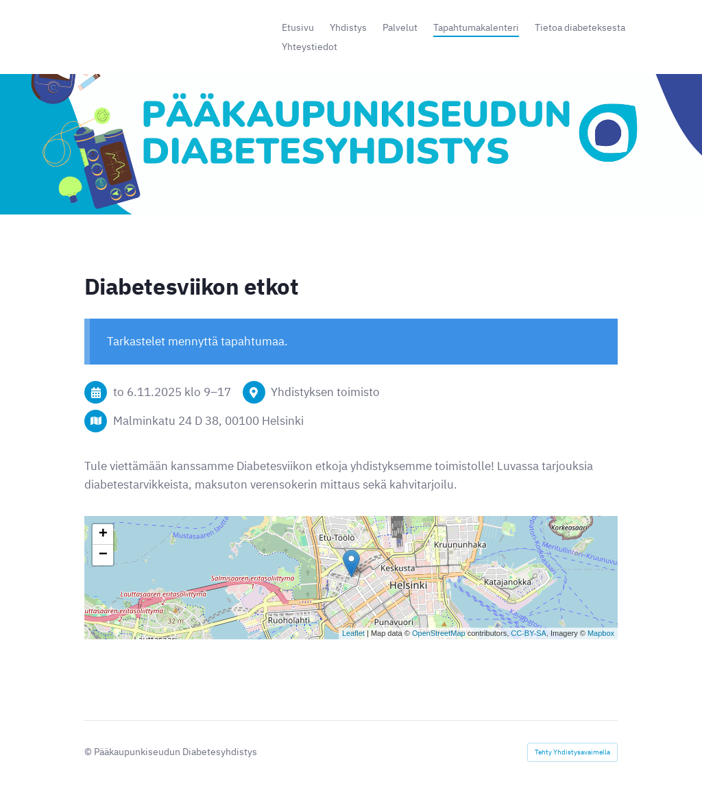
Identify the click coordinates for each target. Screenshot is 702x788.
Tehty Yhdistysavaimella (572, 752)
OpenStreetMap (438, 633)
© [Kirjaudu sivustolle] (89, 751)
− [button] (103, 555)
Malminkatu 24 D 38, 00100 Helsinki (208, 420)
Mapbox (601, 633)
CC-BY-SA (528, 633)
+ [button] (103, 534)
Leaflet (353, 633)
